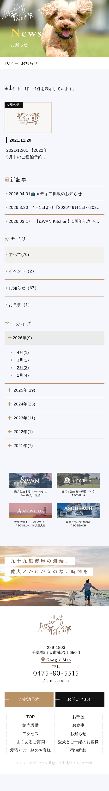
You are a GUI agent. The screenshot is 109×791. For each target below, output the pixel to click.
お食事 (78, 725)
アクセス (30, 733)
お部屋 (78, 716)
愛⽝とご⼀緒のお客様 (78, 741)
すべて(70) (19, 254)
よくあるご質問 (30, 741)
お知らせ (78, 733)
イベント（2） (22, 271)
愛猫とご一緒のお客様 (30, 750)
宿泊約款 (78, 750)
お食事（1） (20, 304)
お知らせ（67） (24, 287)
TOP (30, 716)
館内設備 (30, 725)
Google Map (58, 659)
